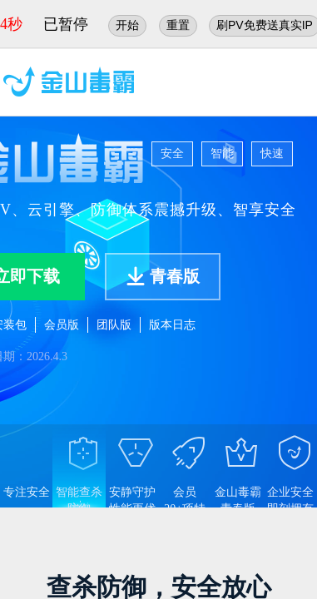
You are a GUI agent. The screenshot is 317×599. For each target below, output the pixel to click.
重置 (178, 25)
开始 (127, 25)
